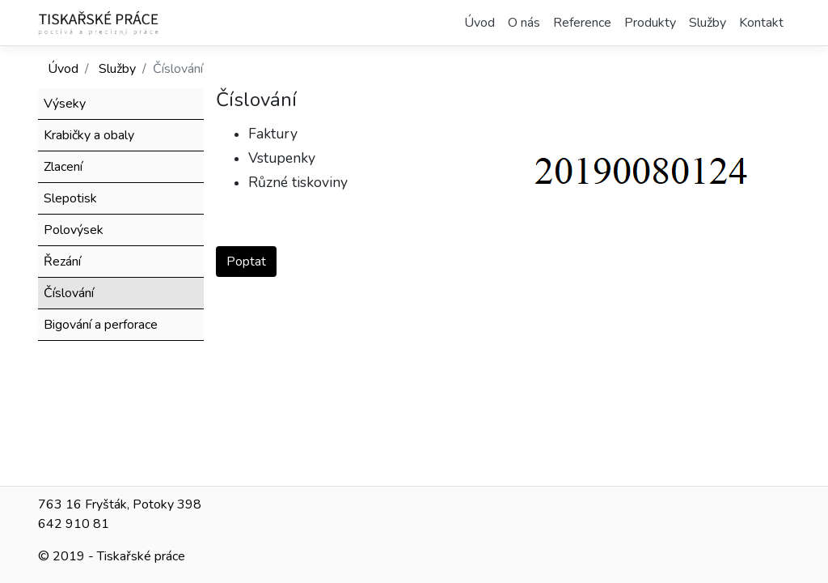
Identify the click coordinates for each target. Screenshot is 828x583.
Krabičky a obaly (89, 135)
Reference (582, 23)
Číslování (69, 293)
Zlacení (63, 167)
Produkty (650, 23)
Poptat (246, 261)
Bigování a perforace (101, 325)
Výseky (65, 104)
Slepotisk (70, 198)
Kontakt (761, 23)
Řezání (62, 261)
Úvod (479, 23)
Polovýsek (74, 230)
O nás (524, 23)
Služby (707, 23)
